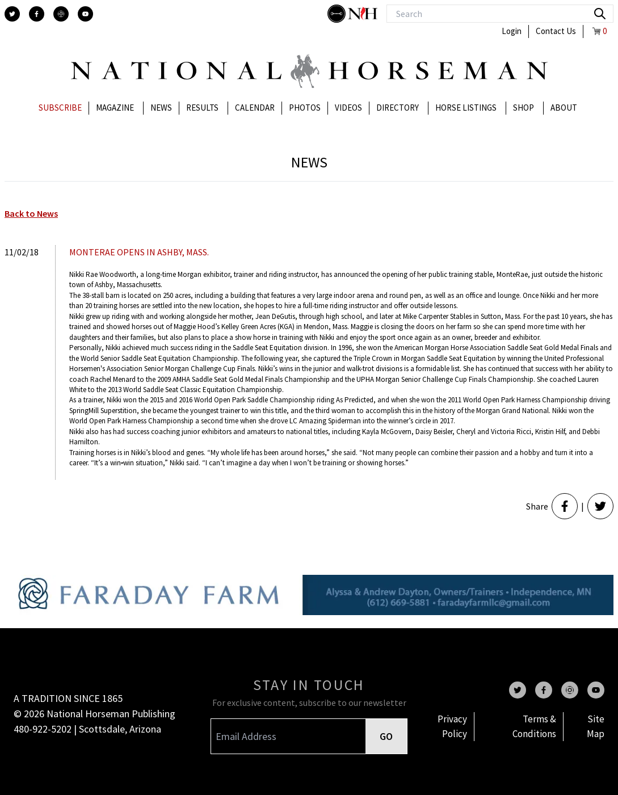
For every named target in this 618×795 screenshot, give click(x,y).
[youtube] (85, 14)
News (161, 107)
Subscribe (60, 107)
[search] (600, 14)
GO (386, 736)
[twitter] (12, 14)
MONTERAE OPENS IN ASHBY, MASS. (139, 252)
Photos (305, 107)
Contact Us (556, 31)
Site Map (595, 726)
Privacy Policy (452, 726)
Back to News (31, 213)
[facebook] (36, 14)
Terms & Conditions (534, 726)
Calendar (255, 107)
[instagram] (61, 14)
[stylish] (337, 14)
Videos (348, 107)
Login (512, 31)
